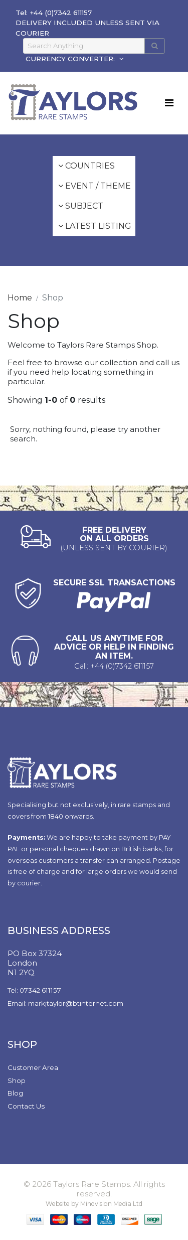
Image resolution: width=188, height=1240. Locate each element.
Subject (80, 206)
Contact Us (26, 1106)
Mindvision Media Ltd (111, 1203)
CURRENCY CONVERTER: (71, 59)
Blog (15, 1093)
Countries (86, 166)
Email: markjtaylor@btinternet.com (65, 1003)
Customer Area (33, 1067)
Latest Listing (94, 226)
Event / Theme (94, 186)
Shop (17, 1080)
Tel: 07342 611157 (34, 990)
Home (20, 297)
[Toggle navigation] (169, 102)
